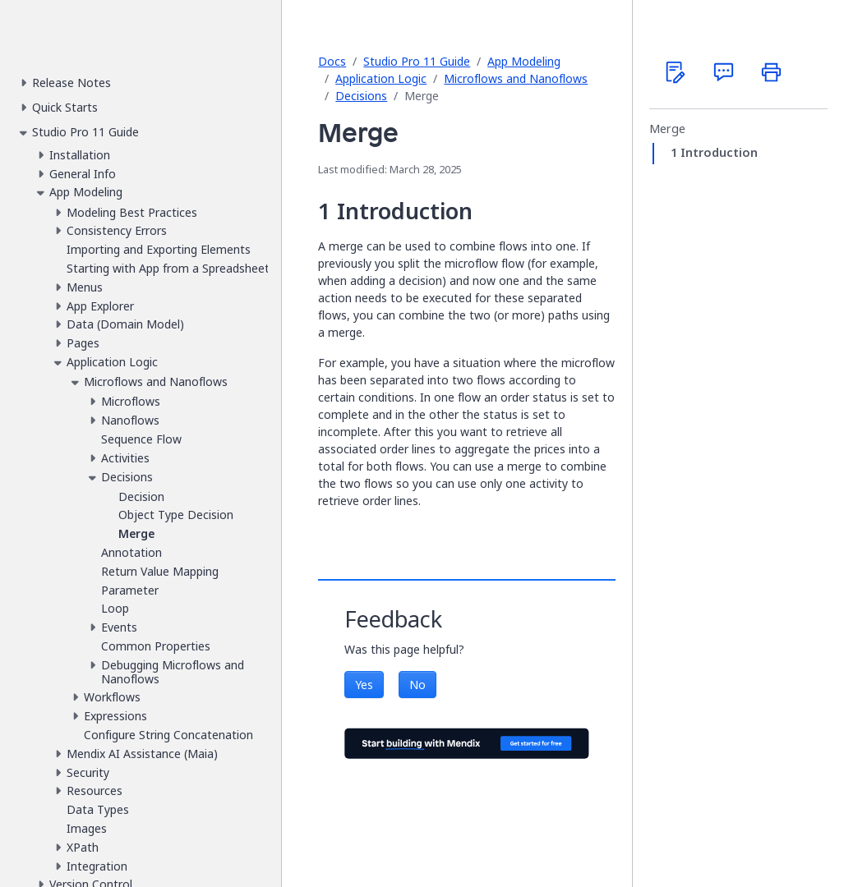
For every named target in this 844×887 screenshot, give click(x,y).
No (417, 684)
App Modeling (523, 61)
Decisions (361, 95)
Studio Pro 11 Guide (416, 61)
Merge (667, 129)
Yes (364, 684)
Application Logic (381, 78)
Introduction (719, 153)
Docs (332, 61)
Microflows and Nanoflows (516, 78)
